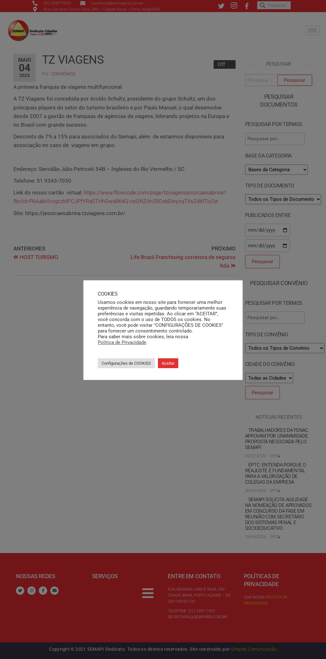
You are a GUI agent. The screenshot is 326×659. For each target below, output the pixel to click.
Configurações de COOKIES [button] (126, 363)
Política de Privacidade (122, 342)
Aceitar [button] (168, 363)
